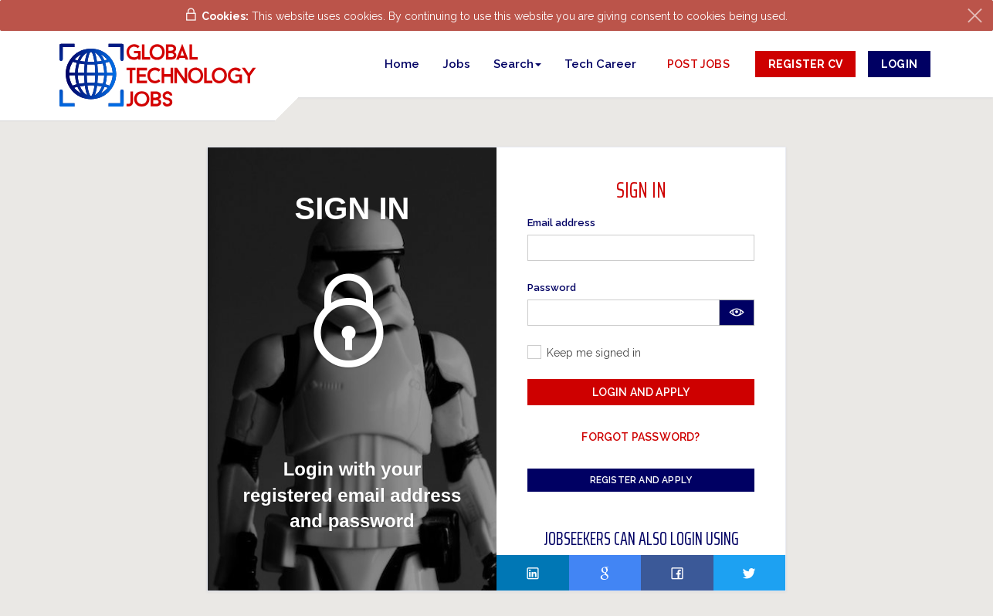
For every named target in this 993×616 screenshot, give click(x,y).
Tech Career (600, 64)
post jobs (698, 64)
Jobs (456, 64)
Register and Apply (641, 480)
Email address (561, 222)
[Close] (975, 16)
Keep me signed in (594, 353)
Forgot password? (640, 437)
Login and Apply (641, 392)
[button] (517, 64)
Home (402, 64)
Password (551, 287)
